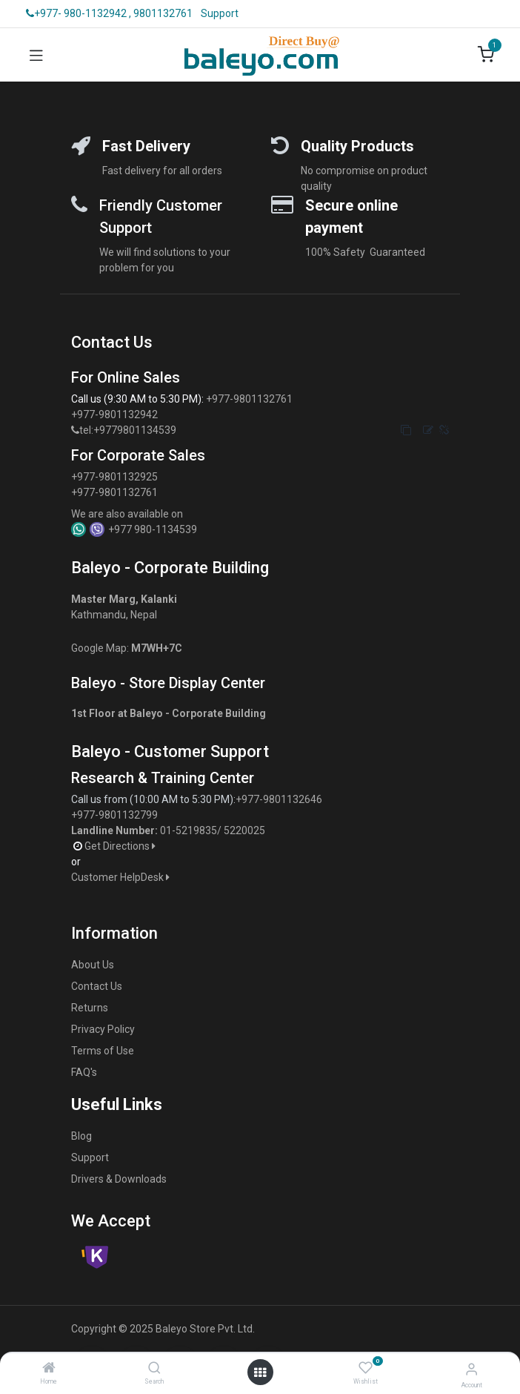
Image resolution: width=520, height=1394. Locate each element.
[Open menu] (260, 1372)
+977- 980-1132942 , (78, 13)
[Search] (154, 1369)
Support (220, 13)
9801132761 (163, 13)
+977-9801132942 (115, 414)
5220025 (244, 830)
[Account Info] (471, 1369)
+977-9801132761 (249, 399)
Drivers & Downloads (119, 1179)
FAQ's (84, 1072)
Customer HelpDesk (121, 877)
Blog (81, 1136)
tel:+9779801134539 (127, 430)
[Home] (49, 1369)
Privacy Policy (103, 1029)
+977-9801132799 (114, 815)
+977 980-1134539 (152, 529)
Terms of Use (102, 1051)
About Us (92, 965)
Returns (89, 1008)
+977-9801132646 (280, 799)
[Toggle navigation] (36, 55)
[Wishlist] (366, 1368)
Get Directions (121, 846)
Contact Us (96, 986)
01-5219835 (188, 830)
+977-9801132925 (114, 477)
